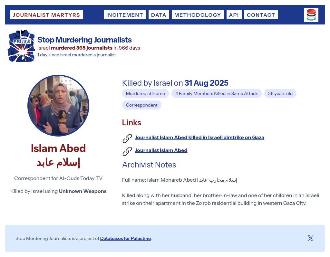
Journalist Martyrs (46, 15)
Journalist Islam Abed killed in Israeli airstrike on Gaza (199, 137)
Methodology (197, 15)
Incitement (124, 15)
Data (159, 15)
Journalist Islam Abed (161, 150)
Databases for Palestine (125, 238)
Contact (261, 15)
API (234, 15)
